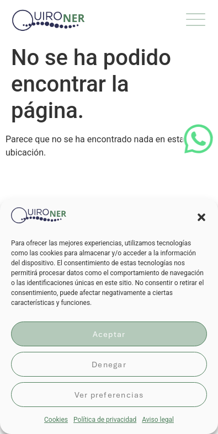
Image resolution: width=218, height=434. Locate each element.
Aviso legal (158, 420)
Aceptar (109, 334)
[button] (201, 217)
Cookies (56, 420)
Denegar (109, 364)
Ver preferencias (109, 395)
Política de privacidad (104, 420)
